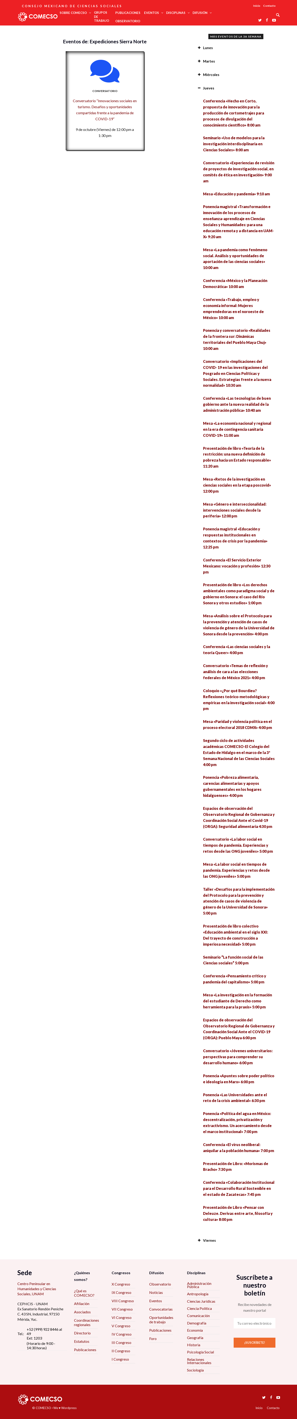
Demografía (196, 1323)
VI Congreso (122, 1317)
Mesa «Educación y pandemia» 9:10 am (236, 194)
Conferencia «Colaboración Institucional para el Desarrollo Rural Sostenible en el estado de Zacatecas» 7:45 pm (238, 1188)
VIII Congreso (123, 1301)
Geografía (195, 1337)
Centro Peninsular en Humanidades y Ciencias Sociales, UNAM (36, 1288)
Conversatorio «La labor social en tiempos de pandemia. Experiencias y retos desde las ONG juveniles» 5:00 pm (238, 845)
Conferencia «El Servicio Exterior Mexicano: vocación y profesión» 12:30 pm (236, 566)
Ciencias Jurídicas (201, 1301)
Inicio (256, 5)
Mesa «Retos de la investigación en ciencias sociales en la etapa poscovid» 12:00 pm (237, 485)
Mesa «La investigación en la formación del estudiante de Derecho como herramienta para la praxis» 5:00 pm (237, 1001)
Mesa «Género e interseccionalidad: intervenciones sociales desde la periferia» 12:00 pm (234, 510)
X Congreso (121, 1284)
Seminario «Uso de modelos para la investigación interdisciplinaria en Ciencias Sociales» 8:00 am (234, 144)
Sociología (195, 1370)
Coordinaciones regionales (86, 1322)
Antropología (197, 1294)
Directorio (82, 1333)
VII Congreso (122, 1309)
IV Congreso (122, 1334)
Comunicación (198, 1315)
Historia (193, 1345)
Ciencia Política (199, 1308)
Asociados (82, 1312)
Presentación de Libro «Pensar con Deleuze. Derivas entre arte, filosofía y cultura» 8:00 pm (238, 1213)
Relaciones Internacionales (199, 1361)
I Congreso (120, 1359)
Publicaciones (85, 1349)
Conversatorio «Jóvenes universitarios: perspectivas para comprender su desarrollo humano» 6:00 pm (238, 1056)
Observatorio (160, 1284)
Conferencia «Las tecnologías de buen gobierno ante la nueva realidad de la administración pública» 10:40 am (237, 404)
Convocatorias (161, 1309)
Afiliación (81, 1303)
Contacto (269, 5)
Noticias (156, 1292)
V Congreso (121, 1326)
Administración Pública (199, 1285)
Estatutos (81, 1341)
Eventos (155, 1301)
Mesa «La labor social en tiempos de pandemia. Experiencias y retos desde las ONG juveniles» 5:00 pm (236, 870)
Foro (153, 1338)
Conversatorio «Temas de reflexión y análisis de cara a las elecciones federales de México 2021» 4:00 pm (235, 671)
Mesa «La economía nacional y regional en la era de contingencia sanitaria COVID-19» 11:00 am (237, 429)
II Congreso (121, 1351)
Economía (195, 1330)
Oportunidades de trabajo (161, 1319)
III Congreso (121, 1342)
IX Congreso (121, 1292)
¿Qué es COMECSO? (84, 1293)
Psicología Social (200, 1352)
